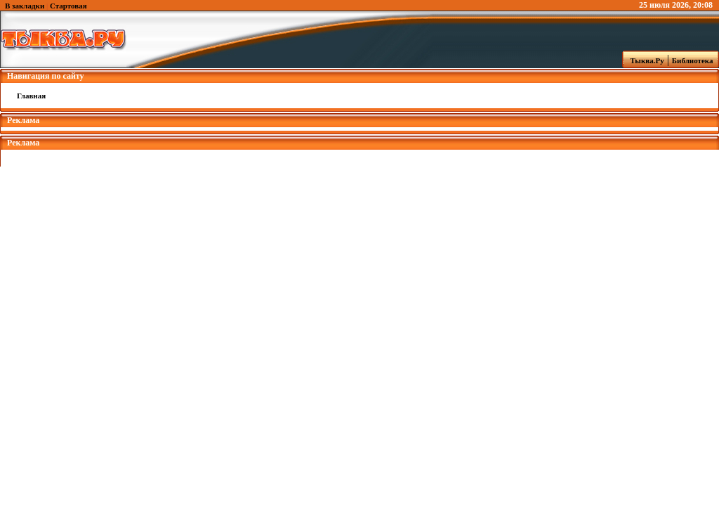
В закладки (24, 5)
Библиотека (694, 60)
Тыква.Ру (644, 60)
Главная (31, 95)
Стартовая (68, 5)
